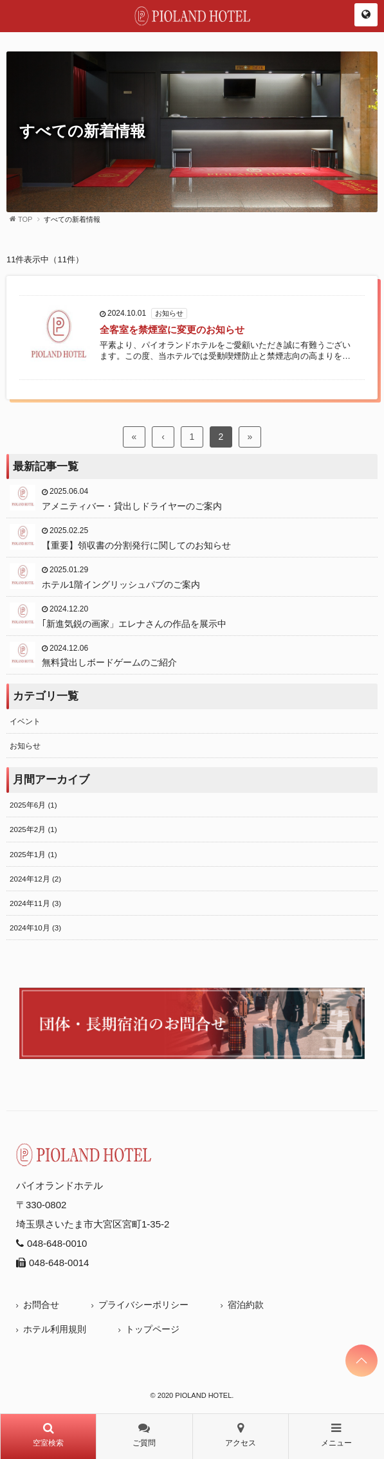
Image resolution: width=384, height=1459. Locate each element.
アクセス (240, 1434)
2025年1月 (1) (33, 854)
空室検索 (48, 1434)
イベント (25, 721)
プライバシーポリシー (143, 1305)
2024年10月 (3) (35, 927)
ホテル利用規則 (54, 1329)
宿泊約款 (246, 1305)
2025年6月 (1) (33, 805)
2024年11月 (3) (35, 903)
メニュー (336, 1434)
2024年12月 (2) (35, 878)
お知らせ (25, 745)
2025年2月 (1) (33, 829)
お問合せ (41, 1305)
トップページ (152, 1329)
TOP (25, 219)
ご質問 (144, 1434)
